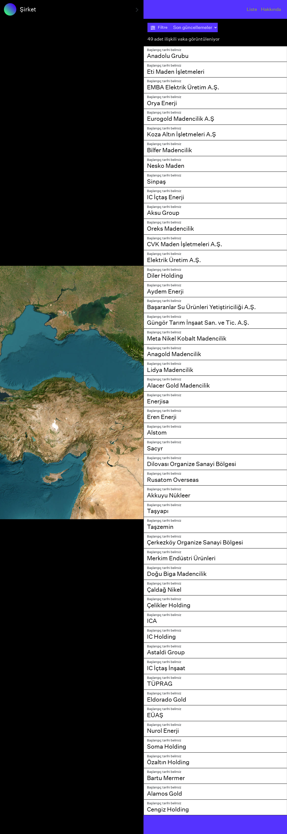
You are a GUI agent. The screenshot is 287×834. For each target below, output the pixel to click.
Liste (252, 9)
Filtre (159, 27)
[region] (72, 417)
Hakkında (271, 9)
